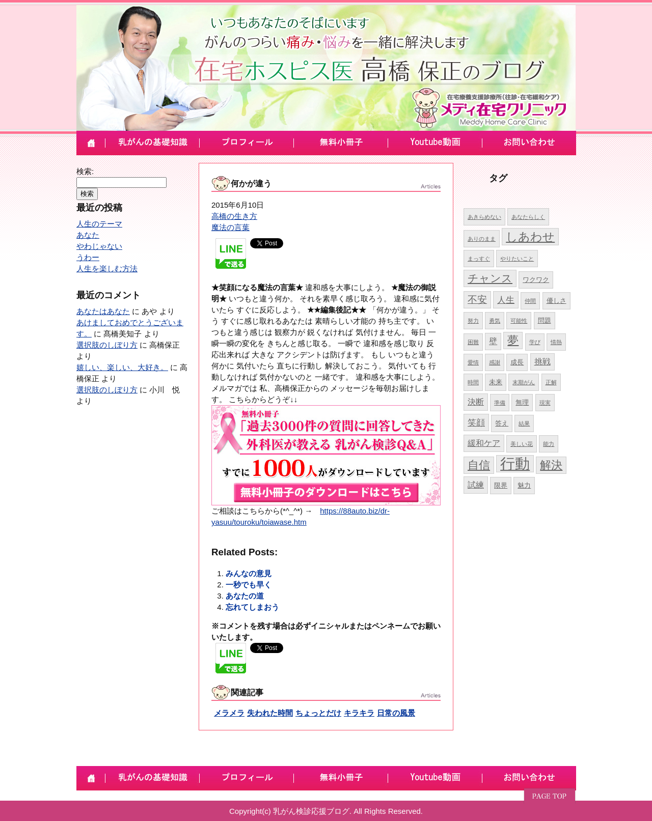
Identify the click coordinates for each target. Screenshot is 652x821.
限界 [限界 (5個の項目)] (500, 485)
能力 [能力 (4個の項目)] (548, 444)
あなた (87, 235)
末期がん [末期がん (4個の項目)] (523, 382)
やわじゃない (99, 246)
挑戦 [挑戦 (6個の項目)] (542, 361)
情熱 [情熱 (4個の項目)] (556, 342)
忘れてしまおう (252, 607)
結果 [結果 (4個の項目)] (524, 423)
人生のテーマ (99, 223)
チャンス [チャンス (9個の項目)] (490, 278)
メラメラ (229, 713)
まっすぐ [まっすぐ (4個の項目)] (479, 259)
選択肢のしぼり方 (107, 345)
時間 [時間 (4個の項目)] (473, 382)
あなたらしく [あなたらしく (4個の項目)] (528, 217)
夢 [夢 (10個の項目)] (513, 340)
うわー (87, 257)
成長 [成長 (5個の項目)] (517, 362)
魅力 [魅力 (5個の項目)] (524, 485)
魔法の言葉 (230, 227)
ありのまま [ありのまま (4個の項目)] (482, 239)
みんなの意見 (248, 573)
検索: (85, 171)
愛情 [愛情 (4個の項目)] (473, 362)
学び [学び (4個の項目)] (534, 342)
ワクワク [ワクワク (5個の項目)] (536, 280)
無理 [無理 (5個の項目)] (522, 402)
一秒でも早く (248, 584)
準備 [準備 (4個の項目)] (499, 403)
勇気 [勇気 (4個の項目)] (494, 321)
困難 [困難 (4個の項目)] (473, 342)
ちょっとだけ (318, 713)
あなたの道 (245, 595)
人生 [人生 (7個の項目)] (505, 300)
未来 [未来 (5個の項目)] (495, 382)
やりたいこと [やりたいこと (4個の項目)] (517, 259)
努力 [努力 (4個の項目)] (473, 321)
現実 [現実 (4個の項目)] (545, 403)
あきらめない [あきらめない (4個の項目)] (484, 217)
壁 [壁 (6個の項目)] (493, 341)
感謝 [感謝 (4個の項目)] (494, 362)
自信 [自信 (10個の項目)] (479, 465)
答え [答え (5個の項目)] (501, 423)
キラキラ (359, 713)
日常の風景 (396, 713)
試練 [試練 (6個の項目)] (476, 484)
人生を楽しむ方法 (107, 268)
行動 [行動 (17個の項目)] (515, 463)
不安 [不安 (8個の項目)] (477, 299)
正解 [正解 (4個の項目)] (551, 382)
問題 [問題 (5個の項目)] (544, 320)
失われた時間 (270, 713)
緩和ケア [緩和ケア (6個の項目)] (484, 443)
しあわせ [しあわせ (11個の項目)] (530, 236)
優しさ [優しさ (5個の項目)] (556, 300)
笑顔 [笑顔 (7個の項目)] (476, 422)
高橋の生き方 (234, 216)
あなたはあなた (103, 311)
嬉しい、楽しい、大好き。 (122, 367)
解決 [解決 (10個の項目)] (551, 465)
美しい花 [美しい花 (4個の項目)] (521, 444)
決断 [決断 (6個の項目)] (476, 402)
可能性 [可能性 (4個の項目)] (518, 321)
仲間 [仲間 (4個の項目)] (530, 301)
